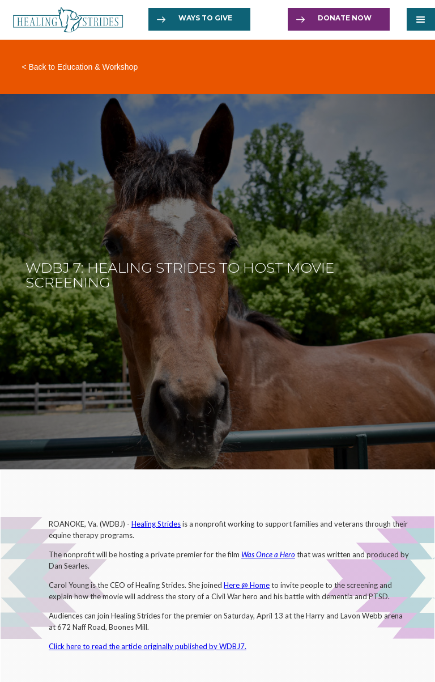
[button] (421, 19)
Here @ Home (247, 585)
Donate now (345, 18)
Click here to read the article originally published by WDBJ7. (147, 646)
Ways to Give (205, 18)
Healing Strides (156, 523)
